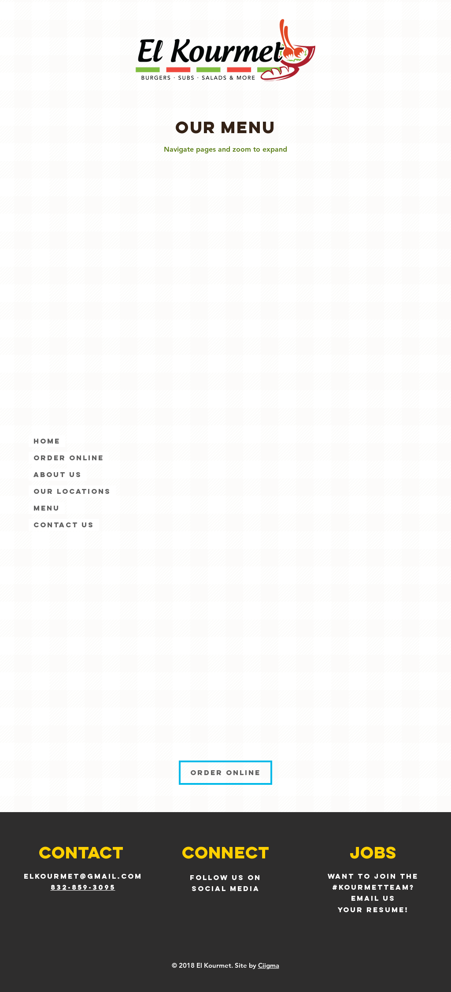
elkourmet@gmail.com (83, 876)
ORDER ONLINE (68, 457)
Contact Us (63, 524)
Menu (46, 507)
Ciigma (268, 965)
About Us (57, 474)
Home (46, 440)
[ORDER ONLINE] (225, 773)
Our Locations (72, 491)
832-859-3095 (83, 887)
